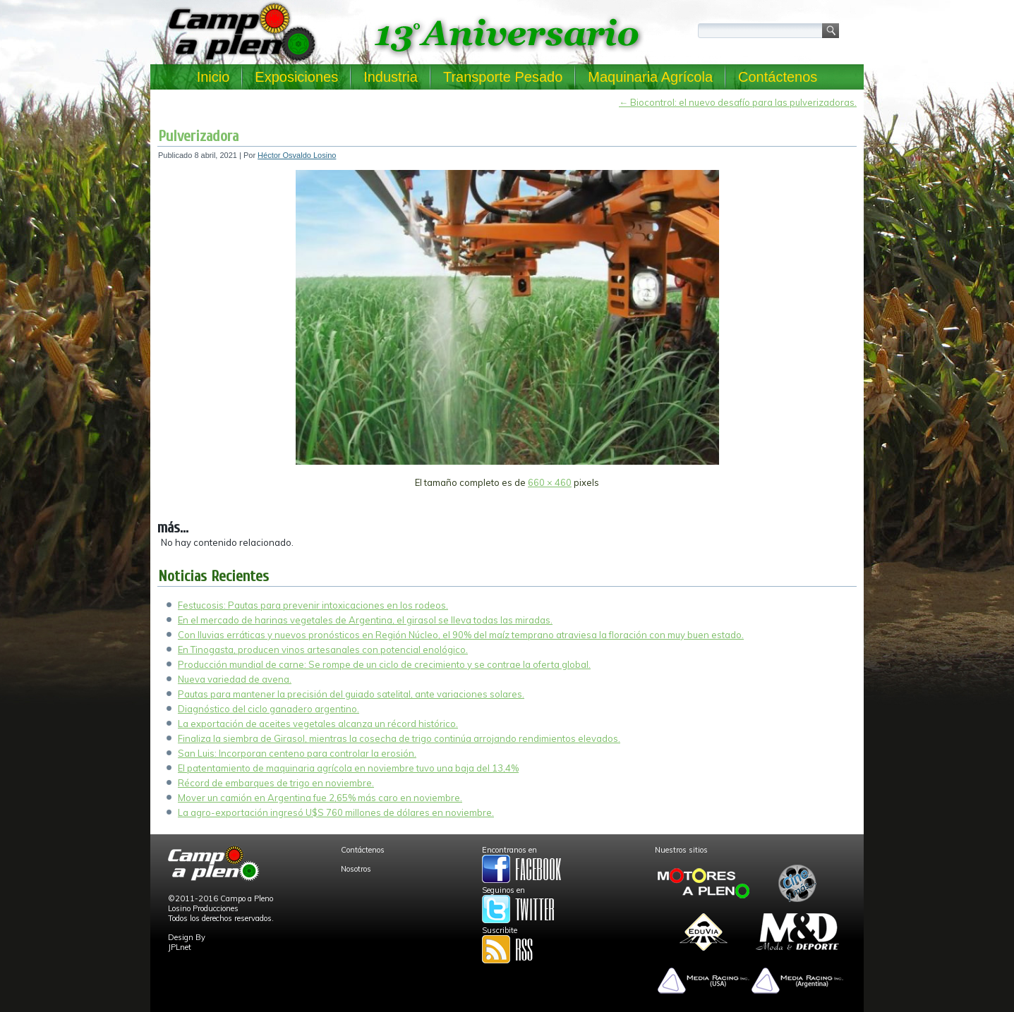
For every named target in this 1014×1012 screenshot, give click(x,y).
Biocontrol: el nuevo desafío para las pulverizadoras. (738, 102)
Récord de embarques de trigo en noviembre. (276, 782)
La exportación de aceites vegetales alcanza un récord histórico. (318, 723)
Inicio (213, 77)
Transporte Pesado (502, 77)
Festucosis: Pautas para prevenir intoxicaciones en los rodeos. (313, 605)
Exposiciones (296, 77)
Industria (390, 77)
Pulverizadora (198, 136)
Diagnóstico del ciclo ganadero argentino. (268, 708)
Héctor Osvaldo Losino (297, 155)
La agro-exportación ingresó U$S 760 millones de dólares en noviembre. (336, 812)
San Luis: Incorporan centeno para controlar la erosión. (297, 753)
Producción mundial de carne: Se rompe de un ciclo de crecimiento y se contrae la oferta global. (384, 664)
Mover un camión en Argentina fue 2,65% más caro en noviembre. (320, 797)
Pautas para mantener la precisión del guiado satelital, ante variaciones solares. (351, 694)
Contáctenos (777, 77)
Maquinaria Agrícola (650, 77)
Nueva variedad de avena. (234, 679)
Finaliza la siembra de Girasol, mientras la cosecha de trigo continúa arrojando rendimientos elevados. (399, 738)
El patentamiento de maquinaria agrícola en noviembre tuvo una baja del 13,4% (348, 768)
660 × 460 (550, 482)
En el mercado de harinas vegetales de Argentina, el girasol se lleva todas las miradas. (365, 620)
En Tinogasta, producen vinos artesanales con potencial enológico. (323, 649)
